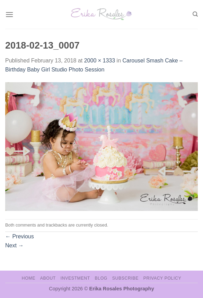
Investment (75, 278)
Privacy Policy (162, 278)
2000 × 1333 (99, 60)
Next (14, 245)
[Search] (195, 14)
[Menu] (9, 14)
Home (28, 278)
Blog (101, 278)
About (48, 278)
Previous (19, 236)
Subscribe (125, 278)
